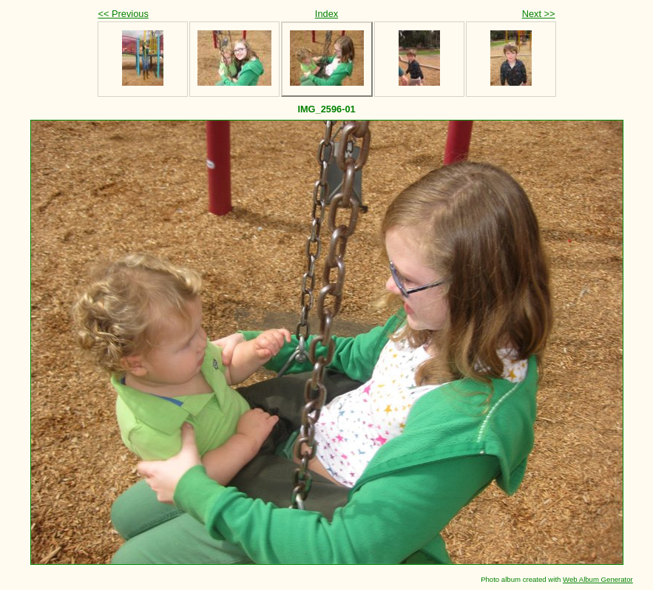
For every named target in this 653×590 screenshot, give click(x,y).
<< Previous (123, 13)
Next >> (538, 13)
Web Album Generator (598, 579)
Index (326, 13)
